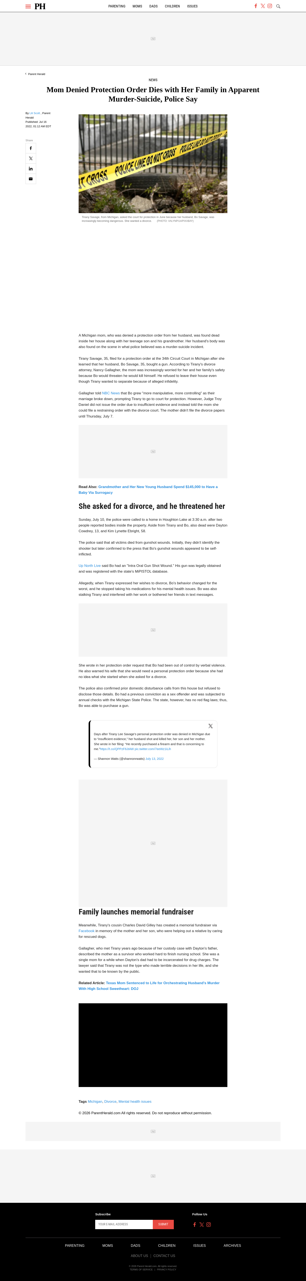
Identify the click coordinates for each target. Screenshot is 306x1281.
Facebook (87, 931)
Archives (232, 1245)
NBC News (111, 393)
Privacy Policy (166, 1269)
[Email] (31, 179)
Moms (137, 6)
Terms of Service (141, 1269)
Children (172, 6)
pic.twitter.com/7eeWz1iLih (153, 749)
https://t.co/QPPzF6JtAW (117, 749)
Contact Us (164, 1256)
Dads (153, 6)
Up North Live (90, 566)
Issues (192, 6)
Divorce (110, 1102)
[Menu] (28, 6)
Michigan (95, 1102)
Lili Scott (35, 113)
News (153, 80)
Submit (163, 1224)
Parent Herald (36, 74)
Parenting (116, 6)
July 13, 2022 (154, 758)
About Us (139, 1256)
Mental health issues (135, 1102)
